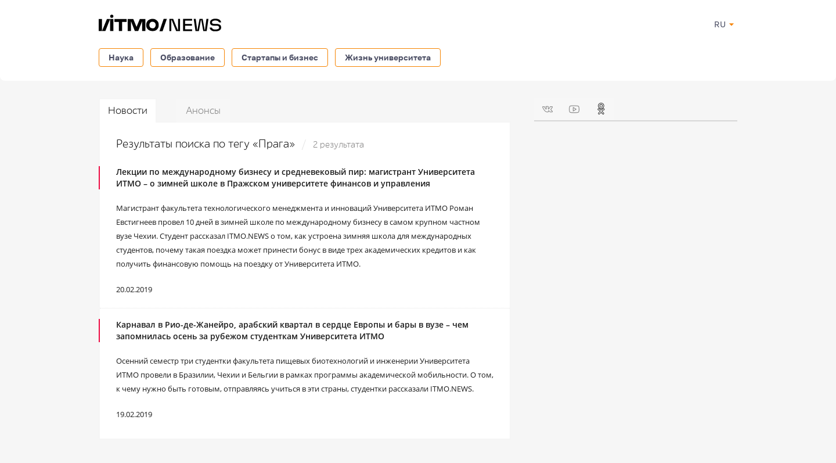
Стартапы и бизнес (280, 57)
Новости (127, 111)
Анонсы (203, 111)
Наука (121, 57)
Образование (187, 57)
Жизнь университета (388, 57)
